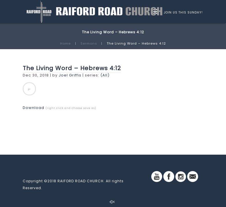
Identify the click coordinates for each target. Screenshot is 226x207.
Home (65, 43)
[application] (29, 88)
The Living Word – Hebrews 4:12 (72, 68)
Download (33, 107)
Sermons (89, 43)
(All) (105, 75)
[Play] (29, 89)
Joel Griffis (70, 75)
